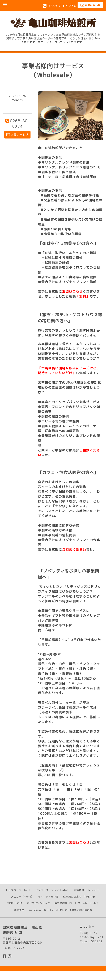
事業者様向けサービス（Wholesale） (76, 903)
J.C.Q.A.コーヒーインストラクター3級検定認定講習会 (60, 909)
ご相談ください (74, 549)
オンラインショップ (38, 903)
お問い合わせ (72, 291)
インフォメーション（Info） (52, 890)
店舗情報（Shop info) (87, 890)
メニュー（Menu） (22, 896)
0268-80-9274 (62, 5)
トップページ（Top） (18, 890)
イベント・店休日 (48, 896)
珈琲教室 (19, 909)
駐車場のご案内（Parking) (79, 896)
